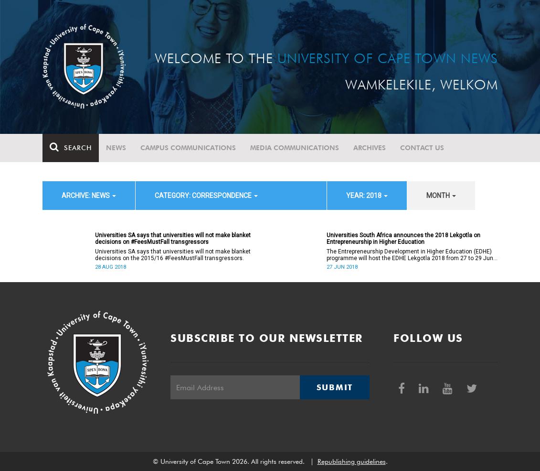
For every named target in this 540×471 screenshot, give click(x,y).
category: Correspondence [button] (206, 195)
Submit (335, 387)
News (116, 148)
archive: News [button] (89, 195)
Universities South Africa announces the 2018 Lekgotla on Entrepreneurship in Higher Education (403, 238)
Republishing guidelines (352, 461)
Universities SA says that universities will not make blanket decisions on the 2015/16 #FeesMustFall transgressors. (173, 255)
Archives (369, 148)
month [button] (441, 195)
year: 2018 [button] (367, 195)
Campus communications (188, 148)
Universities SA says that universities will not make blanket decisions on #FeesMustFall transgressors (173, 238)
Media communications (294, 148)
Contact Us (422, 148)
